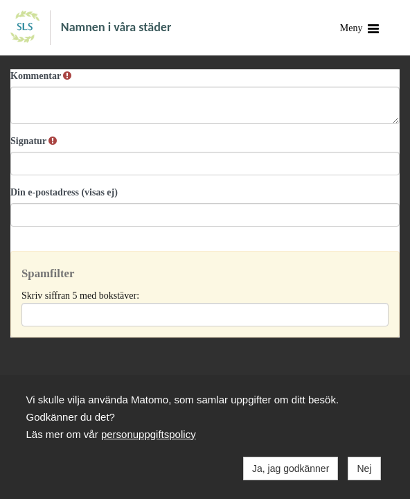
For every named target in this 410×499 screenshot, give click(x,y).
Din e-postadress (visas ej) (64, 192)
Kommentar (40, 76)
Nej (364, 468)
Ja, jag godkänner (290, 468)
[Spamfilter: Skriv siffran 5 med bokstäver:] (205, 314)
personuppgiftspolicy (148, 434)
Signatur (33, 141)
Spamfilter (47, 273)
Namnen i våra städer (116, 26)
